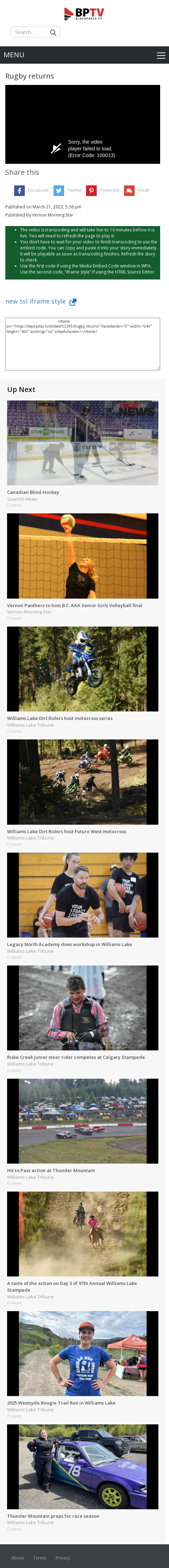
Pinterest (109, 190)
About (17, 1558)
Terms (39, 1558)
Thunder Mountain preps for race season (53, 1516)
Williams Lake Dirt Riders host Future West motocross (66, 831)
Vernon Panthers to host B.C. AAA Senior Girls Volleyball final (74, 605)
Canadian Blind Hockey (33, 492)
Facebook (38, 190)
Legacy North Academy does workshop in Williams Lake (69, 944)
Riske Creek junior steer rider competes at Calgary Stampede (76, 1057)
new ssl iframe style (41, 301)
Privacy (63, 1558)
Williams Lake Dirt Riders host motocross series (60, 718)
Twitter (74, 190)
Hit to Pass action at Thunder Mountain (51, 1170)
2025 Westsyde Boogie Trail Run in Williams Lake (61, 1403)
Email (143, 190)
